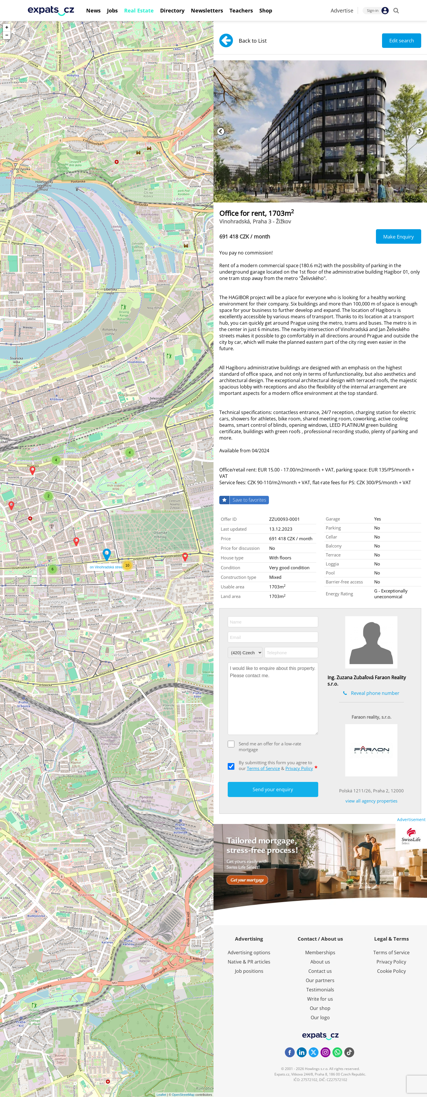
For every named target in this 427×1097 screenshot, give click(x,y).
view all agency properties (371, 801)
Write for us (320, 999)
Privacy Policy (299, 768)
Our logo (320, 1017)
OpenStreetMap (183, 1094)
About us (320, 962)
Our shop (320, 1008)
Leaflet (161, 1094)
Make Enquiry (398, 236)
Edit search (401, 40)
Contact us (320, 971)
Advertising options (249, 952)
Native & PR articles (249, 962)
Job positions (249, 971)
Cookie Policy (391, 971)
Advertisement (411, 819)
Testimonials (320, 989)
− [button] (6, 35)
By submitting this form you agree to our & (278, 765)
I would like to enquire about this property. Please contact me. (273, 698)
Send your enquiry (273, 789)
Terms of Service (263, 768)
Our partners (320, 980)
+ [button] (6, 27)
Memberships (320, 952)
